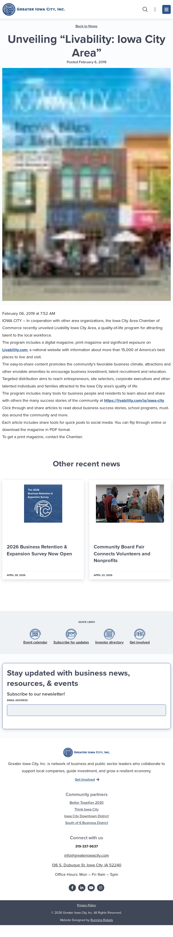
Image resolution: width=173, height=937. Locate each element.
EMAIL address (25, 706)
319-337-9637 (86, 851)
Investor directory (109, 647)
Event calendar (35, 647)
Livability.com (14, 355)
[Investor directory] (109, 639)
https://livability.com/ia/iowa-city (134, 406)
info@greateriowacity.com (86, 861)
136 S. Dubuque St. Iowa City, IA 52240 (86, 870)
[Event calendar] (35, 639)
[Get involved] (139, 639)
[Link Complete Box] (43, 535)
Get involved (140, 647)
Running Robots (102, 925)
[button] (73, 602)
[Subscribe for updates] (71, 639)
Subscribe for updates (71, 647)
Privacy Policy (86, 910)
